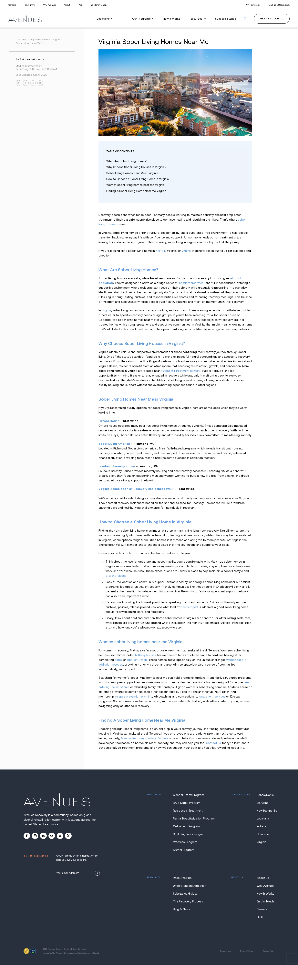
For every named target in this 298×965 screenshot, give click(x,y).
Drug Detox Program (187, 802)
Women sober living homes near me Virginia (135, 184)
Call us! (279, 5)
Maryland (263, 802)
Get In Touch (265, 901)
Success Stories (225, 18)
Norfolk (161, 250)
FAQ (79, 5)
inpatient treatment (192, 283)
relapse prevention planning (133, 696)
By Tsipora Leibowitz (30, 59)
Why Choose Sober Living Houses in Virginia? (136, 167)
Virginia (186, 250)
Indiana (261, 826)
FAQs (260, 917)
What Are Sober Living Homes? (127, 161)
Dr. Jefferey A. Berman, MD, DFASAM (36, 69)
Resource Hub (182, 878)
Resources (197, 18)
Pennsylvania (265, 795)
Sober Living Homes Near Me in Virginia (132, 173)
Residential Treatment (188, 810)
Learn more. (51, 824)
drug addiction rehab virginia (46, 40)
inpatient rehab (137, 659)
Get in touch (269, 18)
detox (118, 659)
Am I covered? (253, 5)
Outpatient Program (186, 826)
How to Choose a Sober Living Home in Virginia (137, 179)
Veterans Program (185, 842)
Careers (12, 5)
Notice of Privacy (247, 951)
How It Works (171, 18)
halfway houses (145, 655)
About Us (263, 878)
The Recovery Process (188, 901)
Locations (105, 18)
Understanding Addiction (189, 885)
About (67, 5)
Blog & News (181, 909)
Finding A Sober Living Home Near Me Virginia (136, 191)
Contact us (213, 743)
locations (22, 40)
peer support (189, 607)
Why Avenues (49, 5)
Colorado (263, 834)
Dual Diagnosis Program (189, 834)
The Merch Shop (98, 5)
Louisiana (263, 818)
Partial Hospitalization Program (189, 818)
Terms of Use (225, 951)
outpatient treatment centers (180, 370)
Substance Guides (185, 893)
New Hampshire (265, 810)
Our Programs (143, 18)
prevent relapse (116, 575)
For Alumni (29, 5)
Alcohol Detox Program (188, 795)
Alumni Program (183, 849)
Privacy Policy (268, 951)
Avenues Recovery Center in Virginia (144, 738)
